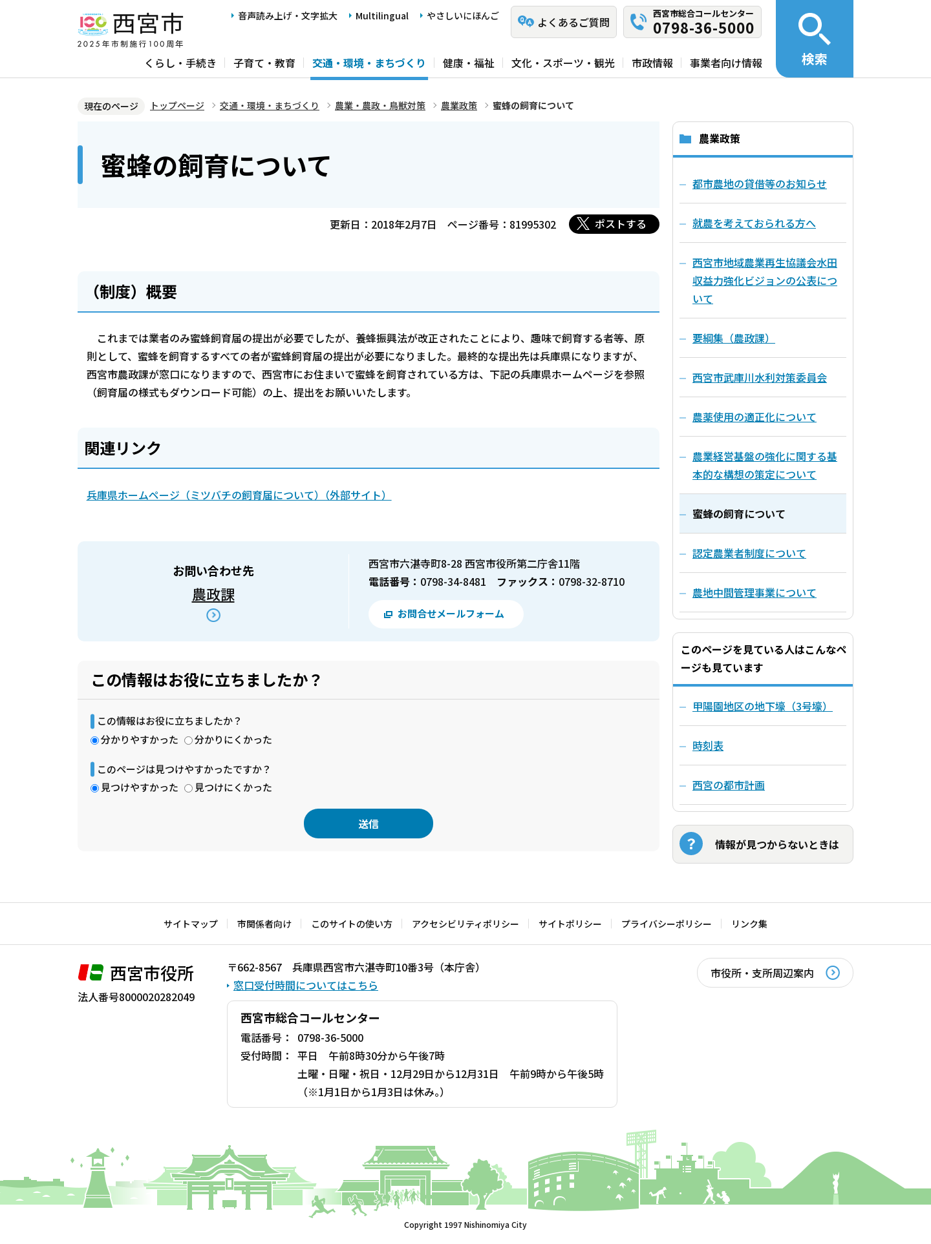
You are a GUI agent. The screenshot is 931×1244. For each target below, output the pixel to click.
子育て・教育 (264, 62)
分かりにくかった (233, 739)
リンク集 (749, 923)
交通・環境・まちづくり (369, 62)
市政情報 (652, 62)
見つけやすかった (139, 787)
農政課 (213, 593)
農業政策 (459, 105)
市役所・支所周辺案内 (762, 972)
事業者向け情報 (726, 62)
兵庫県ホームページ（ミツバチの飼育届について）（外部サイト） (239, 495)
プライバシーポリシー (666, 923)
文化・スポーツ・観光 (563, 62)
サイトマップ (191, 923)
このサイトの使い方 (351, 923)
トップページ (177, 105)
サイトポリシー (570, 923)
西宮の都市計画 (728, 785)
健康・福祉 (469, 62)
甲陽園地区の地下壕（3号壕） (762, 706)
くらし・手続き (180, 62)
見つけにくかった (233, 787)
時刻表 (707, 745)
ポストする (621, 223)
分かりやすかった (139, 739)
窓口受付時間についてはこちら (305, 985)
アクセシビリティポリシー (465, 923)
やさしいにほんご (463, 15)
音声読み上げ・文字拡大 (287, 15)
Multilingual (382, 15)
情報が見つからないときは (777, 844)
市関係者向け (264, 923)
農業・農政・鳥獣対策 (380, 105)
